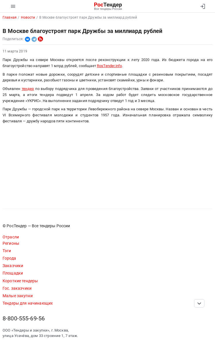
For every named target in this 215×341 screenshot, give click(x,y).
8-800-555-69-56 (24, 318)
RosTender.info (109, 66)
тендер (28, 89)
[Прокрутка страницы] (199, 303)
